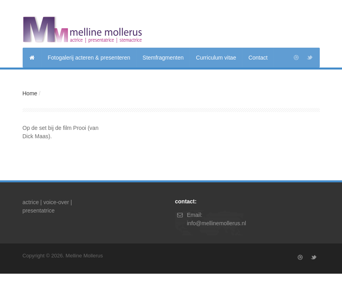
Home (30, 93)
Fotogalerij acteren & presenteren (89, 57)
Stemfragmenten (163, 57)
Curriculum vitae (216, 57)
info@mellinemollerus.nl (216, 223)
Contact (257, 57)
